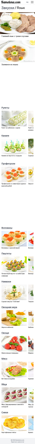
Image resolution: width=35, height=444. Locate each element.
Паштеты (6, 253)
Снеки (4, 412)
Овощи (5, 333)
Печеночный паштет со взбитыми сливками (13, 275)
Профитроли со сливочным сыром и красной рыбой (13, 185)
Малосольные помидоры (9, 353)
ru (27, 2)
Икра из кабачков (7, 327)
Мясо (4, 358)
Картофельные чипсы (8, 432)
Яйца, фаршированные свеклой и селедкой (12, 406)
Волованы (6, 228)
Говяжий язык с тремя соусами (15, 36)
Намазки (6, 281)
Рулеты (5, 107)
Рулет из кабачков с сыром (10, 128)
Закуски (7, 8)
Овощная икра (9, 307)
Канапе (5, 135)
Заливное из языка (9, 64)
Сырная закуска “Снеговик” (10, 301)
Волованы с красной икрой (10, 248)
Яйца (4, 384)
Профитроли (8, 163)
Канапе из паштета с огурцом (11, 156)
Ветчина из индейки (8, 379)
